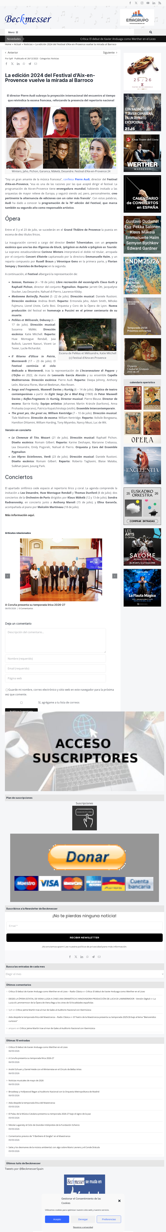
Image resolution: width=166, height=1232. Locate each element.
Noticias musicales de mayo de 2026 (26, 1080)
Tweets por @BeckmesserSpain (24, 1169)
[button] (119, 1200)
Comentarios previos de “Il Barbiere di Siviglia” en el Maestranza (39, 1136)
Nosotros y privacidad (83, 1227)
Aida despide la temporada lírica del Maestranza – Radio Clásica (39, 1017)
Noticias (55, 58)
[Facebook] (70, 957)
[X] (76, 957)
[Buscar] (150, 32)
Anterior (13, 52)
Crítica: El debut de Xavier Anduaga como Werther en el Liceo (126, 39)
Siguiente (109, 52)
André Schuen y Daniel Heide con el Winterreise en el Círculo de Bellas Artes (45, 1069)
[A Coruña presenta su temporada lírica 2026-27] (61, 540)
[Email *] (84, 926)
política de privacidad (90, 946)
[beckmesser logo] (28, 12)
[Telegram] (93, 957)
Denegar (83, 1219)
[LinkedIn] (82, 957)
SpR (11, 58)
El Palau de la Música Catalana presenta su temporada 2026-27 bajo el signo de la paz (50, 1113)
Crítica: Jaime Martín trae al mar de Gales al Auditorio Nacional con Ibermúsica (53, 1009)
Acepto (57, 1219)
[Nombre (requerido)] (55, 659)
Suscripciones (84, 803)
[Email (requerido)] (55, 668)
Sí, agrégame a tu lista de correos (42, 702)
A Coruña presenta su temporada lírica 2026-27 (31, 1058)
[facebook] (130, 3)
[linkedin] (154, 3)
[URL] (55, 678)
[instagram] (142, 3)
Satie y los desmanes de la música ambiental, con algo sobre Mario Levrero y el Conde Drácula (54, 1147)
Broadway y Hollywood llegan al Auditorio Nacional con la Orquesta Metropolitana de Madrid (54, 1091)
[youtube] (148, 3)
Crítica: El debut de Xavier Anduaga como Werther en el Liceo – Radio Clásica (45, 991)
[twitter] (136, 3)
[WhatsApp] (87, 957)
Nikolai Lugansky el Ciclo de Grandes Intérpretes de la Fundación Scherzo (44, 1124)
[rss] (159, 3)
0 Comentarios (26, 608)
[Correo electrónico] (99, 957)
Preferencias (109, 1219)
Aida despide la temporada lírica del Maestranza (32, 1102)
